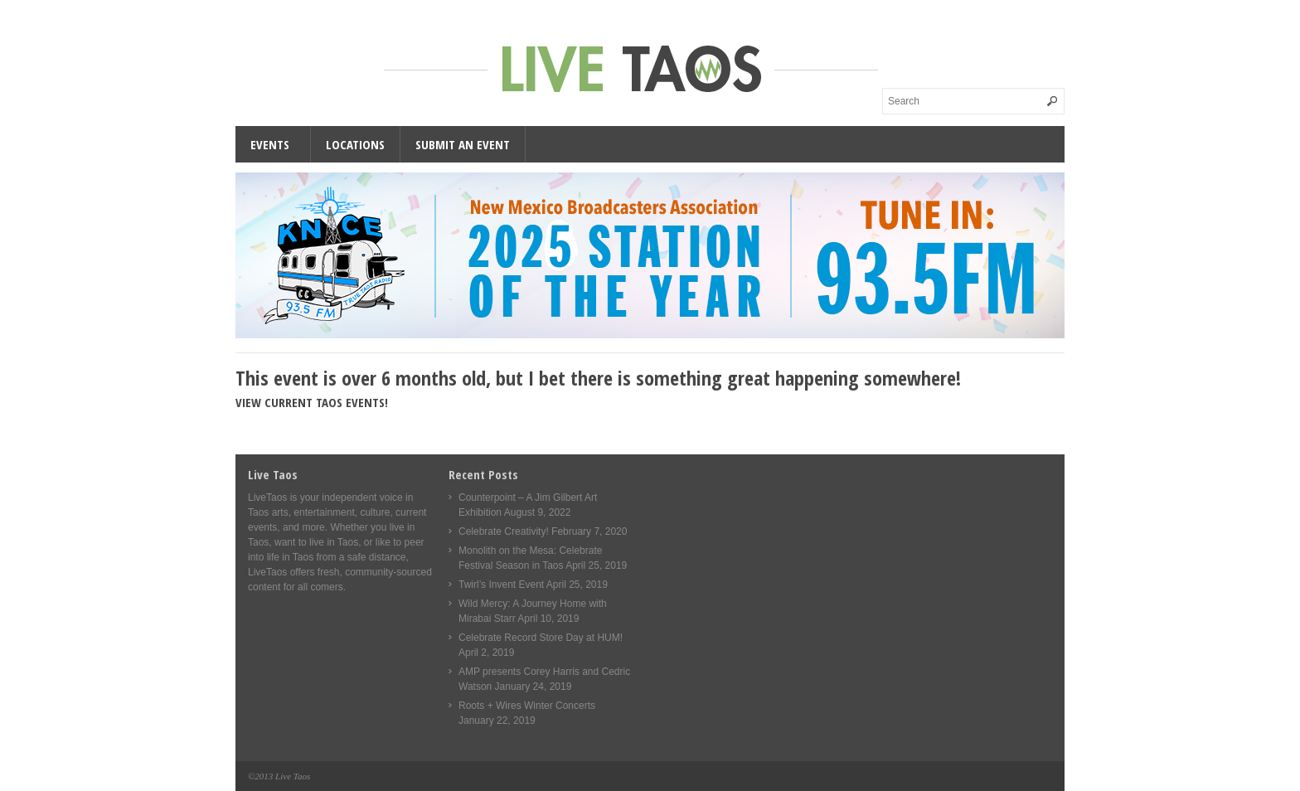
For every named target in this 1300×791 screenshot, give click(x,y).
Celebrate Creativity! (503, 531)
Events (269, 144)
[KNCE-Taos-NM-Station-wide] (650, 335)
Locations (355, 144)
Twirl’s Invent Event (501, 584)
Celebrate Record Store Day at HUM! (540, 637)
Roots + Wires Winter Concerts (526, 705)
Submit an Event (462, 144)
